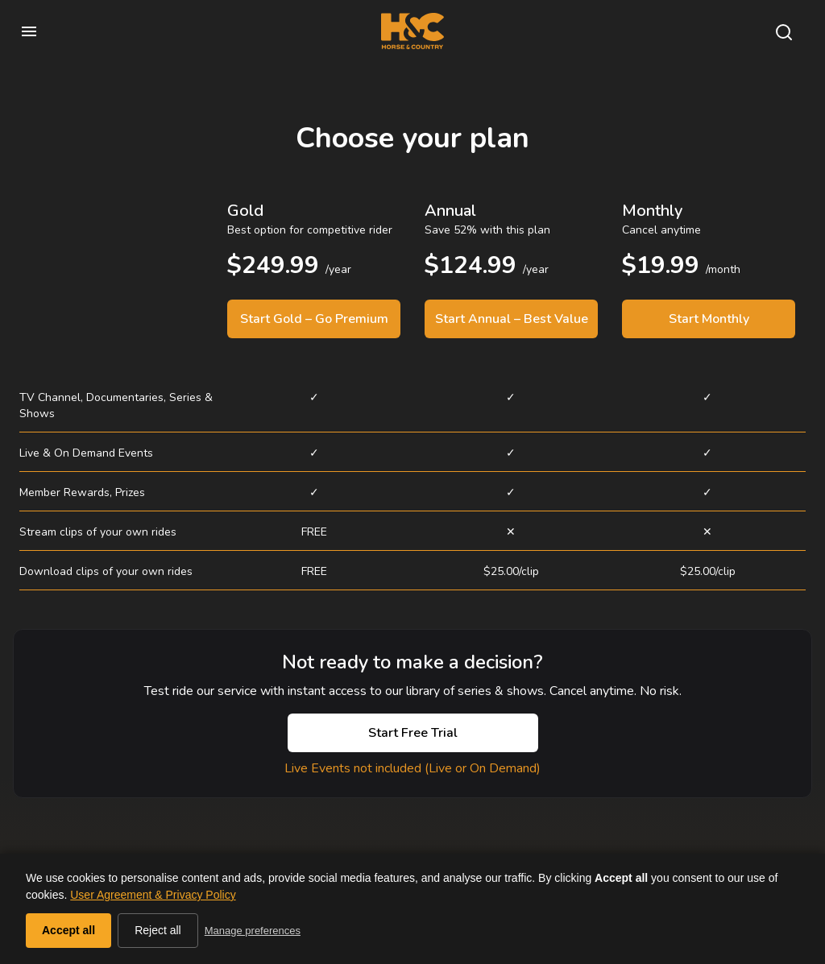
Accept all (68, 930)
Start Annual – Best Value (511, 319)
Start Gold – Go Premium (314, 319)
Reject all (158, 930)
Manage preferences (253, 931)
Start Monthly (709, 319)
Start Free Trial (413, 733)
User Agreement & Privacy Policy (152, 894)
